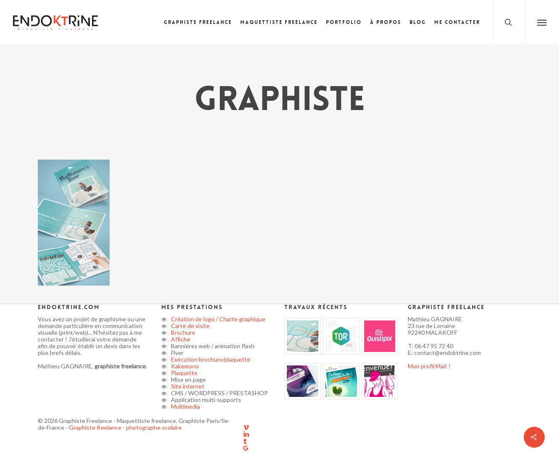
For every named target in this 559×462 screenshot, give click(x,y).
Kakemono (184, 366)
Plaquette (183, 372)
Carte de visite (190, 325)
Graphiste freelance (96, 427)
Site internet (187, 386)
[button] (542, 22)
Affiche (180, 339)
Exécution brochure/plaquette (210, 359)
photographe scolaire (154, 427)
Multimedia (185, 406)
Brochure (182, 332)
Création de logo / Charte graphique (217, 319)
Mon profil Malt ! (429, 366)
